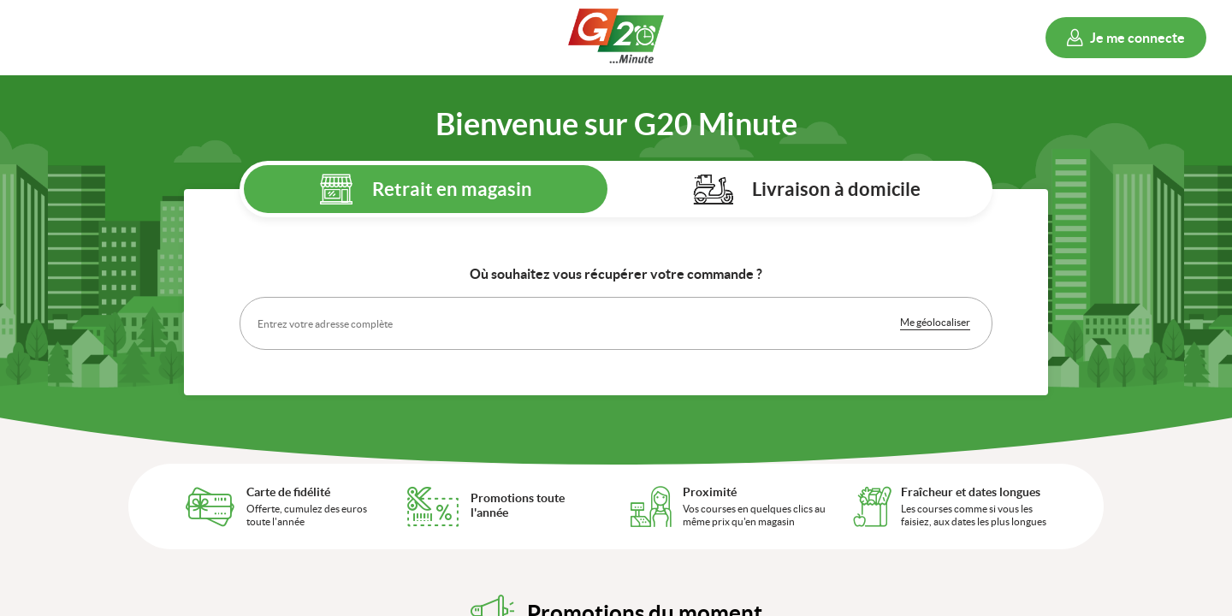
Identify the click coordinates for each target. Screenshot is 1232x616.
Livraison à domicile (836, 188)
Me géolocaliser (935, 322)
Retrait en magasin (452, 188)
